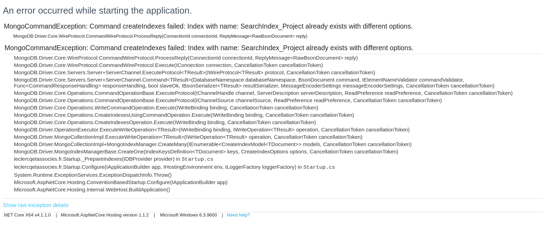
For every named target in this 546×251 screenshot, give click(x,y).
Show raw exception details (36, 205)
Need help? (238, 215)
